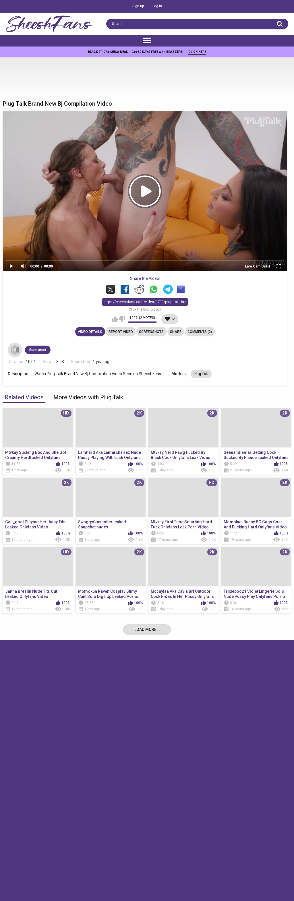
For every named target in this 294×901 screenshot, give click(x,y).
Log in (157, 6)
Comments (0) (199, 332)
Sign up (138, 6)
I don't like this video (122, 319)
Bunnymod (37, 350)
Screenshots (151, 332)
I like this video (115, 319)
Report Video (121, 332)
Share (175, 332)
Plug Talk (201, 374)
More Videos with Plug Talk (88, 397)
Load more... (147, 629)
